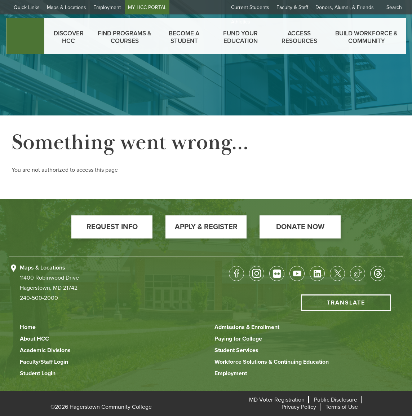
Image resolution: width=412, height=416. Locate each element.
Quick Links (27, 7)
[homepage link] (25, 36)
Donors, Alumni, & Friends (344, 7)
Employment (107, 7)
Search (394, 7)
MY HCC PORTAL (147, 7)
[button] (111, 226)
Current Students (250, 7)
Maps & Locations (66, 7)
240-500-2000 (39, 298)
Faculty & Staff (292, 7)
